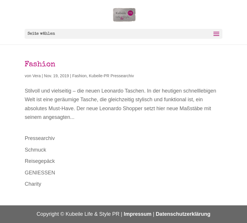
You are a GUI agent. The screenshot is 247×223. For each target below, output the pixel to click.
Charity (33, 184)
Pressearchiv (40, 138)
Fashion (40, 65)
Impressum (138, 214)
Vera (36, 75)
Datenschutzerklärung (183, 214)
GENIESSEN (40, 173)
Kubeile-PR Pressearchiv (111, 75)
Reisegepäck (40, 161)
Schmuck (35, 150)
